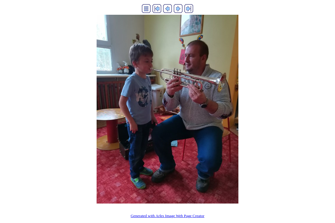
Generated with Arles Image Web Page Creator (167, 216)
